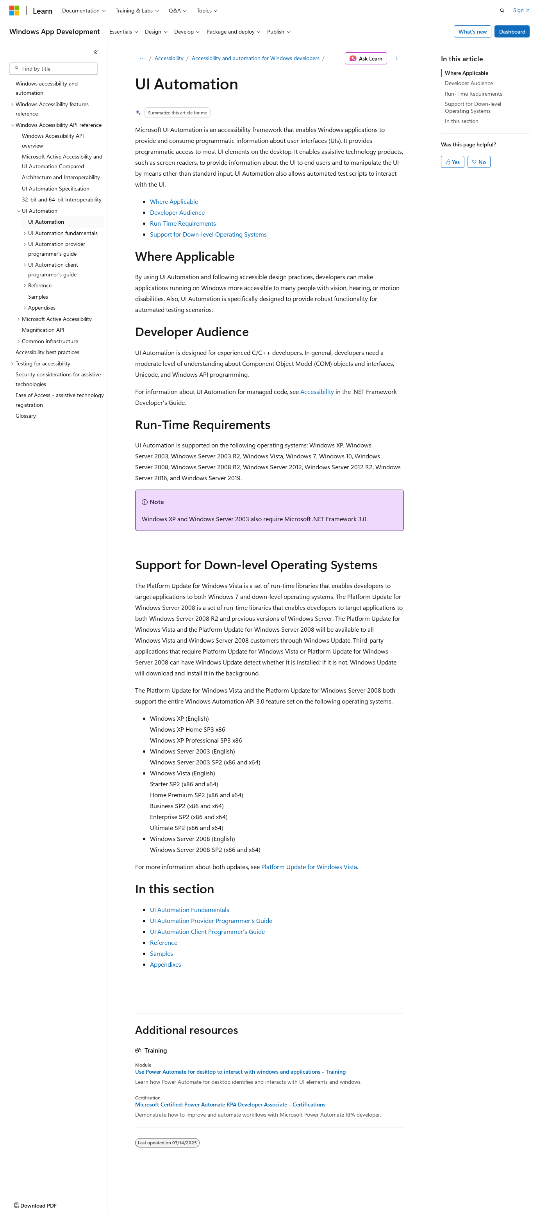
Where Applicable (174, 201)
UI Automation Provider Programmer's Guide (211, 920)
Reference (163, 942)
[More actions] (397, 58)
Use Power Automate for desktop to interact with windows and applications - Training (240, 1071)
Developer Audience (177, 212)
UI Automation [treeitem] (46, 221)
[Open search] (502, 11)
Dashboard (512, 31)
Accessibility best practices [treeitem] (47, 352)
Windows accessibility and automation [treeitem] (47, 88)
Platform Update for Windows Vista (309, 866)
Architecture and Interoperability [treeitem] (61, 177)
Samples (161, 953)
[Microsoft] (14, 10)
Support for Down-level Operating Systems (208, 234)
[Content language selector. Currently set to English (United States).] (45, 1203)
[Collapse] (95, 52)
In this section (461, 121)
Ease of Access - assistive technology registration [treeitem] (60, 399)
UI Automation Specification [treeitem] (55, 188)
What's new (473, 31)
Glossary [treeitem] (26, 415)
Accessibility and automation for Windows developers (255, 58)
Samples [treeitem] (38, 296)
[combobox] (53, 68)
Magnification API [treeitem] (43, 329)
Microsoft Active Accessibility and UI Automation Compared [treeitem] (62, 161)
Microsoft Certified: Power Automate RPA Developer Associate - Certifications (230, 1104)
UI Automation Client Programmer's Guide (207, 931)
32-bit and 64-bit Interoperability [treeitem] (62, 199)
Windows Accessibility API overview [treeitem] (53, 140)
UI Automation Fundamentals (189, 909)
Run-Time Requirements (183, 223)
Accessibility (169, 58)
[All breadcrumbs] (142, 58)
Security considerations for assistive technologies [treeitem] (58, 379)
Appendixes (165, 964)
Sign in (521, 10)
